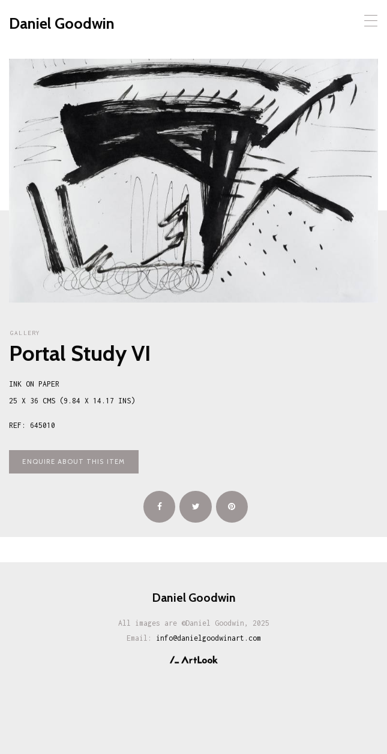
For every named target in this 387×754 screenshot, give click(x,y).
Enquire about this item (73, 461)
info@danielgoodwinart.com (208, 638)
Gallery (25, 332)
